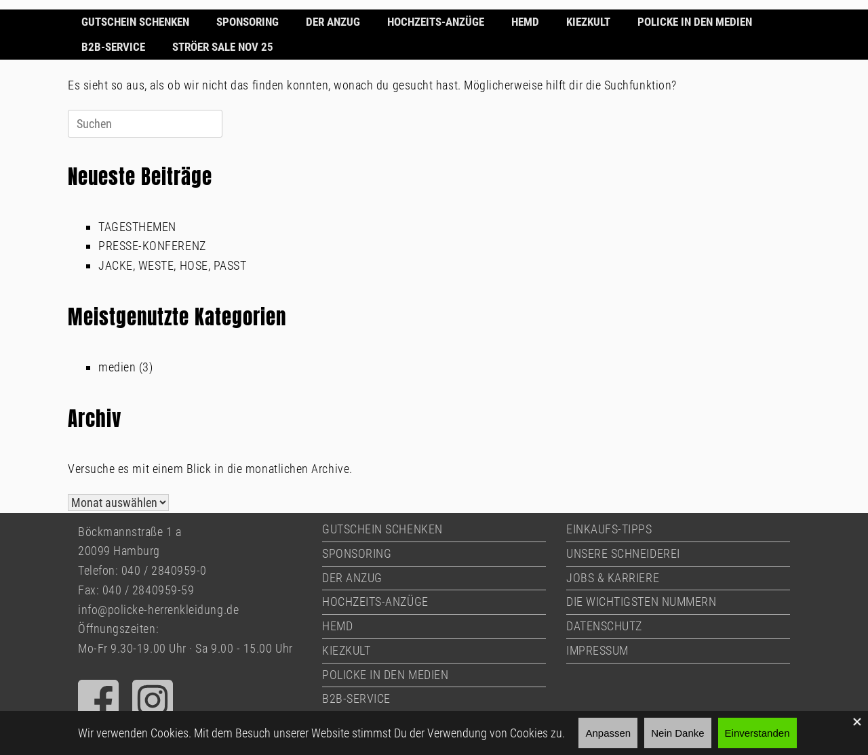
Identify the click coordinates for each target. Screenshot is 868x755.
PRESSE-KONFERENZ (152, 246)
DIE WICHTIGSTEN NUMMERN (641, 601)
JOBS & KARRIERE (612, 578)
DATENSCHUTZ (604, 626)
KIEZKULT (588, 21)
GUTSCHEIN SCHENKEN (135, 21)
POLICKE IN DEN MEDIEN (694, 21)
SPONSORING (247, 21)
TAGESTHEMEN (137, 227)
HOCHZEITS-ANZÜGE (435, 21)
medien (117, 367)
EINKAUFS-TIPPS (609, 529)
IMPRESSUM (597, 650)
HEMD (525, 21)
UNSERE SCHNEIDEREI (623, 553)
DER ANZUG (333, 21)
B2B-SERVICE (113, 47)
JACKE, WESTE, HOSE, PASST (172, 265)
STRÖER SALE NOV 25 (222, 47)
